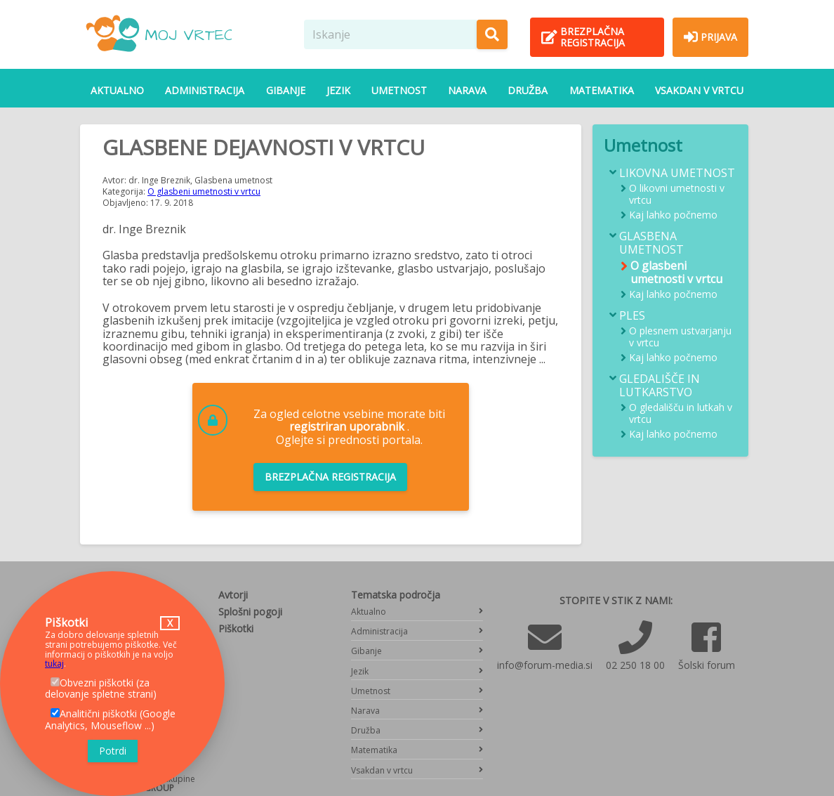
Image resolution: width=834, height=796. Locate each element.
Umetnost (399, 90)
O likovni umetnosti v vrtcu (676, 195)
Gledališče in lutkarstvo (659, 385)
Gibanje (285, 90)
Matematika (601, 90)
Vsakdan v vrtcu (699, 90)
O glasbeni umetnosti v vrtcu (203, 191)
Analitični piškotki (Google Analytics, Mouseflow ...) (110, 719)
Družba (528, 90)
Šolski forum (706, 665)
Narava (467, 90)
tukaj (54, 664)
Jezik (338, 90)
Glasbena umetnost (651, 243)
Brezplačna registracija (330, 476)
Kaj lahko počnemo (673, 215)
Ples (632, 315)
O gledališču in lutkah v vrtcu (680, 414)
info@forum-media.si (545, 665)
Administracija (204, 90)
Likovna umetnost (677, 173)
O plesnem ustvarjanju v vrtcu (680, 337)
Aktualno (117, 90)
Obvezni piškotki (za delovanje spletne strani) (101, 688)
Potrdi (112, 750)
